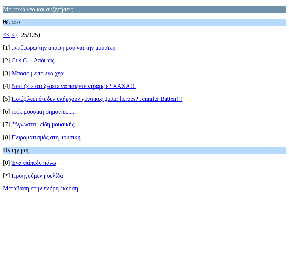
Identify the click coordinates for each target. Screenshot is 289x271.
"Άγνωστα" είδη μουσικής (43, 124)
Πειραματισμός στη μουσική (46, 137)
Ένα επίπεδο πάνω (34, 163)
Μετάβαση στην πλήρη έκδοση (40, 188)
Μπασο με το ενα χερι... (40, 73)
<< (6, 35)
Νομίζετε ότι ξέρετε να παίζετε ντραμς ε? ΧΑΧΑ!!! (74, 86)
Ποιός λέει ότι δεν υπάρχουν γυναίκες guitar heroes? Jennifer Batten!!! (97, 99)
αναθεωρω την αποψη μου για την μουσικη (64, 47)
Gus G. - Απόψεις (33, 60)
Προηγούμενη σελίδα (37, 175)
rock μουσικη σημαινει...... (44, 111)
